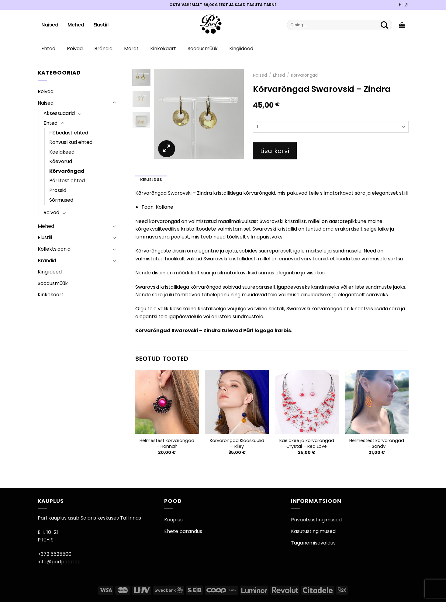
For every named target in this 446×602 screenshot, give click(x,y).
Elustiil (101, 24)
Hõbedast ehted (68, 132)
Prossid (57, 190)
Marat (131, 48)
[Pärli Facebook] (400, 5)
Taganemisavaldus (313, 542)
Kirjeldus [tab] (151, 179)
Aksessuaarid (59, 113)
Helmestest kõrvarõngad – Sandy (376, 443)
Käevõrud (60, 161)
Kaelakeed (61, 151)
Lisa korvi (274, 151)
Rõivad (75, 48)
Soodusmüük (203, 48)
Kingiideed (241, 48)
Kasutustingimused (313, 531)
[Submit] (384, 24)
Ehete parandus (183, 531)
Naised (49, 24)
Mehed (75, 24)
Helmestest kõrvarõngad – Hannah (167, 443)
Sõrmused (61, 200)
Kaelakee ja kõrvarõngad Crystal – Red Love (306, 443)
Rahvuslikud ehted (70, 142)
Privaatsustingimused (316, 519)
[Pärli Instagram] (405, 5)
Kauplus (173, 519)
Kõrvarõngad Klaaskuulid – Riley (237, 443)
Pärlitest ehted (67, 180)
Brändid (103, 48)
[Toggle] (114, 102)
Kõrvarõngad (67, 171)
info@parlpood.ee (59, 561)
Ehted (48, 48)
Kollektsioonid (54, 248)
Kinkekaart (163, 48)
